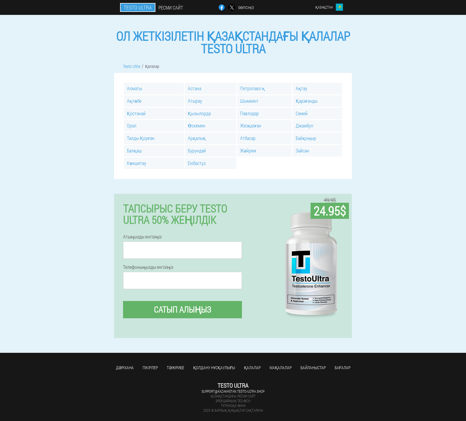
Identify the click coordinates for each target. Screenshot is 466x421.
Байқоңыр (306, 138)
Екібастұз (197, 163)
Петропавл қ (252, 88)
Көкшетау (136, 163)
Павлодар (249, 113)
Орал (131, 125)
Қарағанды (306, 101)
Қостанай (136, 113)
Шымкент (249, 101)
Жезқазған (250, 125)
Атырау (195, 101)
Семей (302, 113)
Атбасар (248, 138)
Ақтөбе (134, 101)
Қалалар (252, 367)
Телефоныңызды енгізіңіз (148, 267)
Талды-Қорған (141, 138)
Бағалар (342, 367)
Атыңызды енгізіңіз (142, 236)
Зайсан (302, 150)
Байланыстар (313, 367)
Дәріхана (125, 367)
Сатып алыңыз (182, 309)
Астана (194, 88)
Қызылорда (199, 113)
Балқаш (134, 150)
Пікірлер (150, 367)
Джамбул (304, 125)
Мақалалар (281, 367)
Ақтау (301, 88)
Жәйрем (248, 150)
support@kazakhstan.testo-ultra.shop (233, 391)
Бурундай (197, 150)
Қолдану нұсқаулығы (214, 367)
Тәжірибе (175, 367)
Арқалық (197, 138)
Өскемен (196, 125)
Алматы (134, 88)
